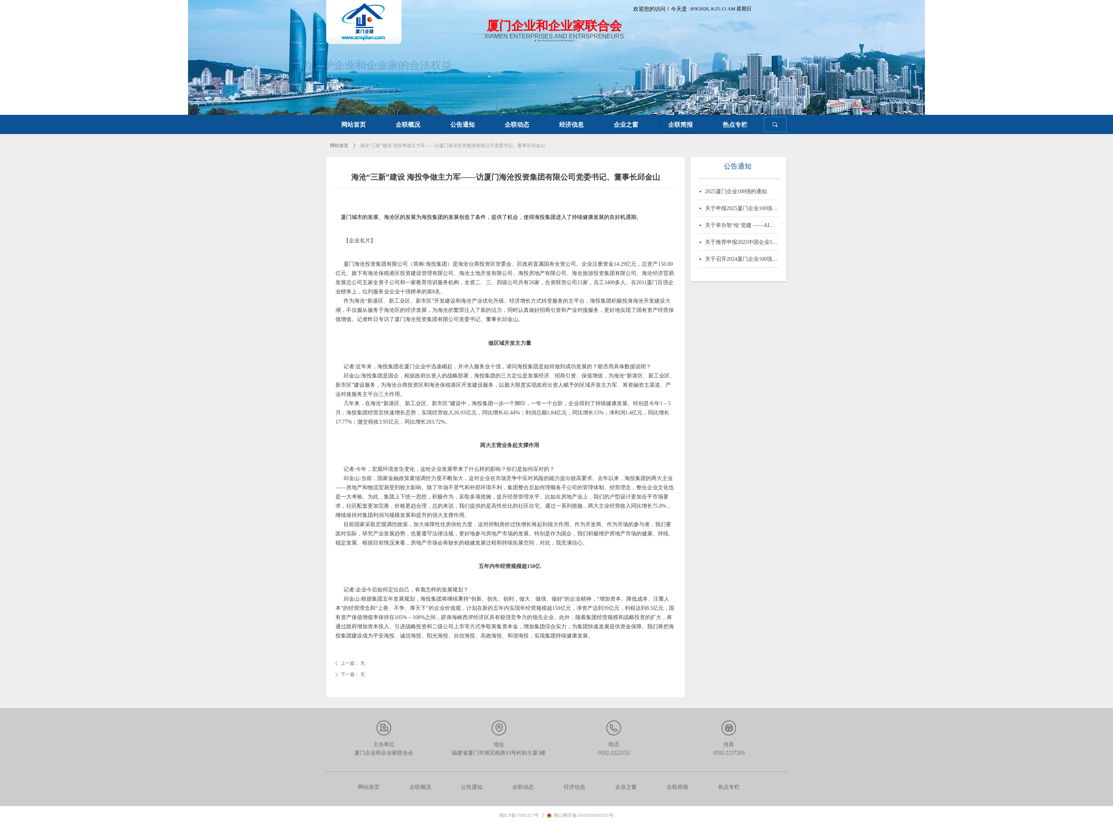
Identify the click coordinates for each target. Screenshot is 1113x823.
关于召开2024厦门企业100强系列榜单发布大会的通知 (742, 260)
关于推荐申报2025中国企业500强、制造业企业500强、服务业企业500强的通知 (742, 243)
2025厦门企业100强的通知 (736, 192)
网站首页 (339, 145)
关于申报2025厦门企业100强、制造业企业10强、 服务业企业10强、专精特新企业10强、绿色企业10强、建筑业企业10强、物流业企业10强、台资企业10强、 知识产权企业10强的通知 (742, 209)
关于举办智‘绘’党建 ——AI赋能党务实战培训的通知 (742, 226)
